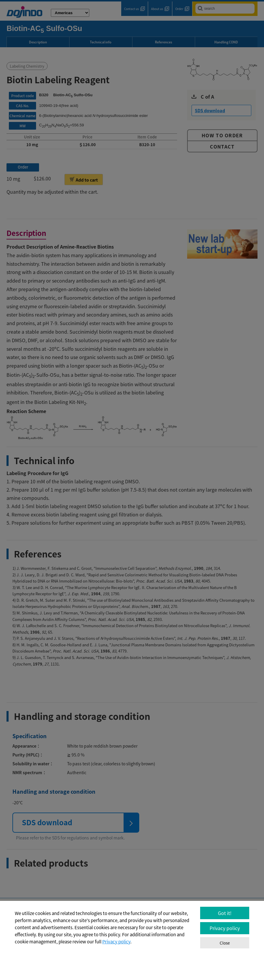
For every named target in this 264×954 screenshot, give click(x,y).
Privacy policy (116, 941)
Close (225, 943)
